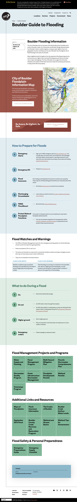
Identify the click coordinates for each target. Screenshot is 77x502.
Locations (37, 16)
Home (13, 21)
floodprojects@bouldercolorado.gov (23, 473)
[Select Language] (6, 500)
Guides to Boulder (21, 21)
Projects (52, 16)
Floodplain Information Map (23, 103)
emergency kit (46, 169)
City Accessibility (26, 490)
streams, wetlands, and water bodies (46, 221)
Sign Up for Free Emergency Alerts (55, 125)
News (69, 16)
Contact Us (65, 13)
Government (61, 16)
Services (45, 16)
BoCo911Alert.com (62, 154)
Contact (35, 494)
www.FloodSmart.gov (50, 204)
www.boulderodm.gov (42, 161)
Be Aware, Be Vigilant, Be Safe (16, 46)
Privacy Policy (34, 500)
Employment (57, 13)
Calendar (50, 13)
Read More (68, 2)
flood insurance (45, 186)
